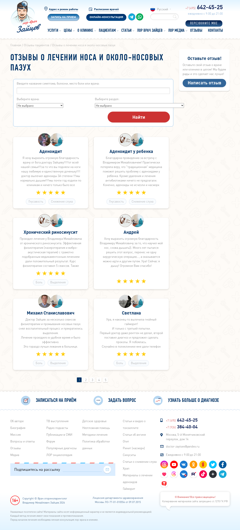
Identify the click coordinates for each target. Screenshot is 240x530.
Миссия (15, 434)
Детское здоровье (94, 421)
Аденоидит (50, 151)
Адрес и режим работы (63, 9)
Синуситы (129, 455)
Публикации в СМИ (59, 434)
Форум (50, 441)
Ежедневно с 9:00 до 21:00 (183, 455)
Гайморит (129, 489)
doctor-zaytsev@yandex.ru (183, 446)
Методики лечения (94, 434)
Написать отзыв (204, 82)
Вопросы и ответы (22, 441)
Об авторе (17, 421)
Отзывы (15, 448)
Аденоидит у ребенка (131, 151)
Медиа (14, 455)
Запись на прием (63, 17)
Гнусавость (35, 202)
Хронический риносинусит (50, 232)
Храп (126, 468)
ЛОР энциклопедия (59, 455)
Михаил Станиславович (50, 313)
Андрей (131, 232)
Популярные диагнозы (61, 448)
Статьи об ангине (134, 434)
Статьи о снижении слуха (140, 461)
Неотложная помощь (96, 428)
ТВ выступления (57, 421)
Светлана (131, 313)
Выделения (58, 282)
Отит (126, 441)
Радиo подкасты (57, 428)
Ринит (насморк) (134, 448)
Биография (17, 428)
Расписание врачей (106, 9)
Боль (39, 282)
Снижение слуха (62, 202)
